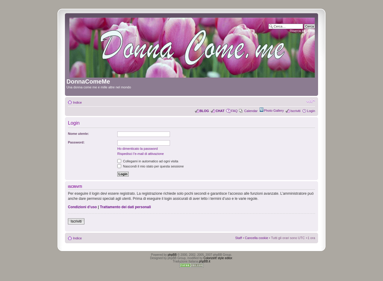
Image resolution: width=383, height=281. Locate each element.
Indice (77, 102)
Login (311, 111)
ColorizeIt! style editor (217, 258)
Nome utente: (78, 133)
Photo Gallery (274, 110)
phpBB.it (204, 261)
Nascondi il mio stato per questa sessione (150, 166)
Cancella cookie (256, 238)
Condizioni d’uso (82, 207)
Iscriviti (295, 111)
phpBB (172, 254)
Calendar (251, 111)
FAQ (234, 111)
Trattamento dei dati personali (125, 207)
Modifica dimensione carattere (310, 101)
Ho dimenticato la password (137, 148)
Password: (76, 142)
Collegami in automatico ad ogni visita (147, 161)
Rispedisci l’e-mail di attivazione (140, 153)
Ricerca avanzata (302, 31)
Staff (238, 238)
